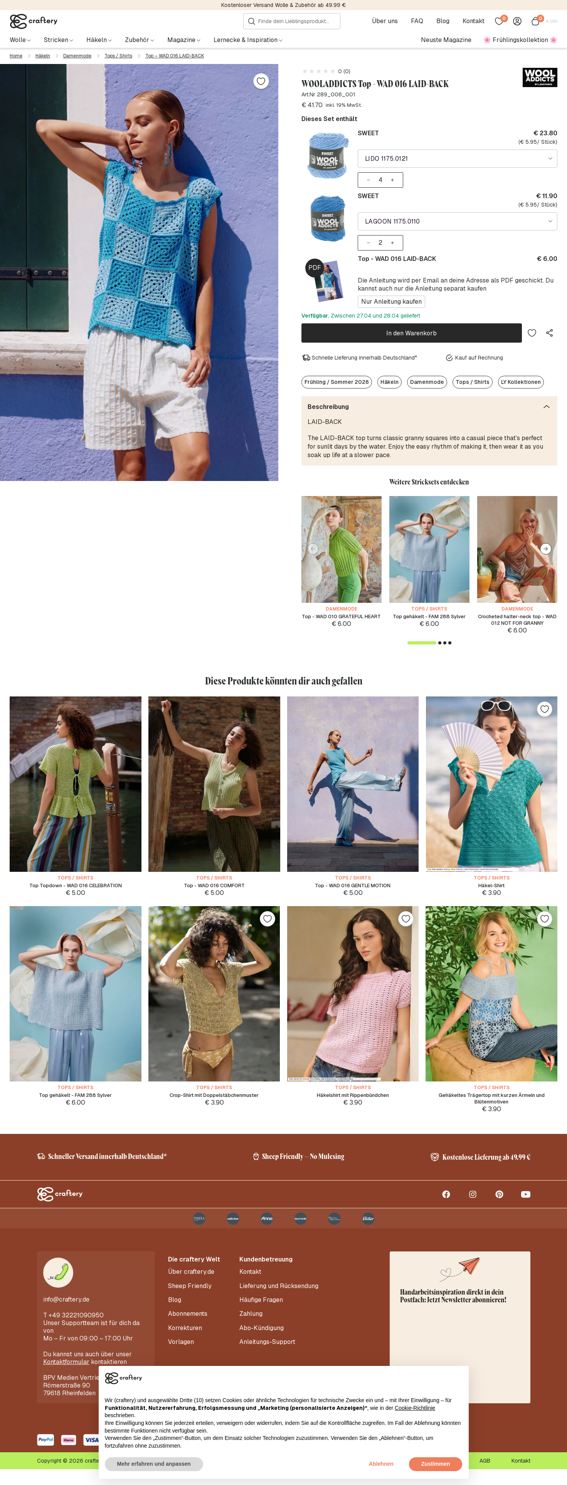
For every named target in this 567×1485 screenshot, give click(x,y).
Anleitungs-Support (267, 1345)
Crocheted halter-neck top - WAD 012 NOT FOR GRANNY (517, 616)
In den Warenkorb (411, 326)
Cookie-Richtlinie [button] (415, 1408)
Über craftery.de (191, 1288)
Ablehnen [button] (381, 1464)
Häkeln (42, 56)
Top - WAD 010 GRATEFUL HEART (341, 612)
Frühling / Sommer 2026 (337, 373)
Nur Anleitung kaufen (391, 297)
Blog (445, 21)
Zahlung (250, 1322)
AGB (485, 1476)
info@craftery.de (66, 1315)
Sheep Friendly (190, 1299)
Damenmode (77, 56)
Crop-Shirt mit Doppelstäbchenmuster (214, 1101)
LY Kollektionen (521, 373)
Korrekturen (185, 1334)
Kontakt (476, 21)
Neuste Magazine (446, 40)
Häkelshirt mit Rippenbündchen (352, 1101)
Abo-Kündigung (261, 1334)
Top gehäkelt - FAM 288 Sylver (429, 612)
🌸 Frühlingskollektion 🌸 (520, 40)
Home (16, 56)
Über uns (387, 21)
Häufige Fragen (261, 1311)
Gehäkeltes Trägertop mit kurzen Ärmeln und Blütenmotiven (491, 1105)
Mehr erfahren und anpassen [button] (154, 1464)
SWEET (368, 133)
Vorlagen (181, 1345)
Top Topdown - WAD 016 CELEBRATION (75, 889)
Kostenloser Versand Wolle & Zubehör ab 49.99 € (283, 5)
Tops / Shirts (118, 56)
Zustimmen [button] (435, 1464)
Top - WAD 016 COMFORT (214, 889)
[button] (546, 541)
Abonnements (187, 1322)
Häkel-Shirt (491, 889)
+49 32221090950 (76, 1331)
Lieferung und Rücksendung (278, 1299)
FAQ (419, 21)
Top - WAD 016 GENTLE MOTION (353, 889)
